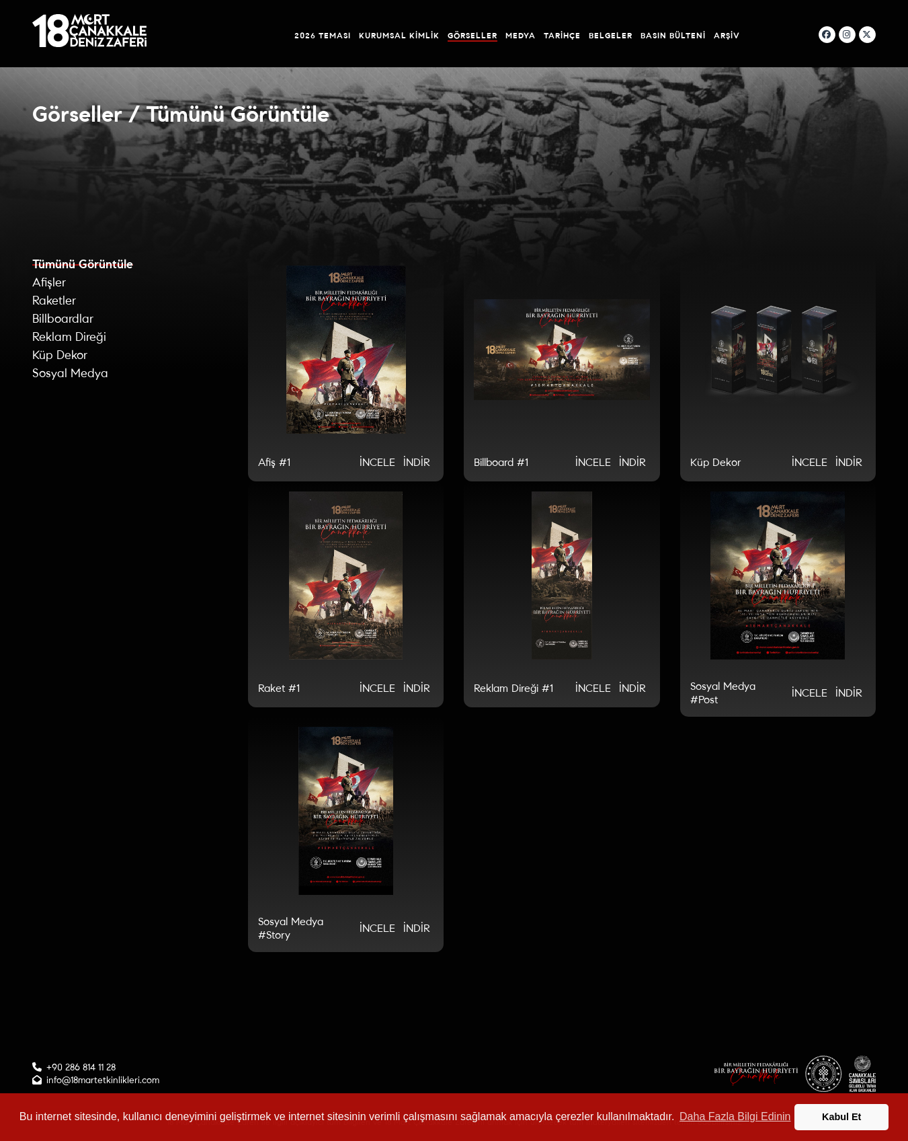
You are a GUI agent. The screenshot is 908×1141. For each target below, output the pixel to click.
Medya (520, 35)
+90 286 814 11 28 (81, 1067)
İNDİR (416, 462)
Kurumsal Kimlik (399, 35)
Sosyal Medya (70, 373)
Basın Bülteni (673, 35)
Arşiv (727, 35)
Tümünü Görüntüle (82, 264)
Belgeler (610, 35)
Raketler (54, 300)
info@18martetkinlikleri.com (102, 1080)
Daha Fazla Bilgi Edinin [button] (734, 1116)
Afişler (49, 282)
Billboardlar (62, 318)
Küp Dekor (59, 355)
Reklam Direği (69, 336)
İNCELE (377, 462)
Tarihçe (562, 35)
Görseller (472, 35)
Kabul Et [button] (841, 1116)
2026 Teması (322, 35)
